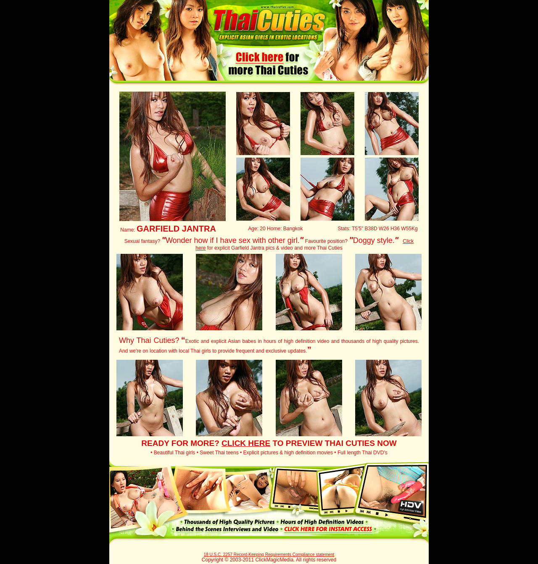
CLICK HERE (246, 443)
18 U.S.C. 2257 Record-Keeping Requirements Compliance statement (269, 554)
